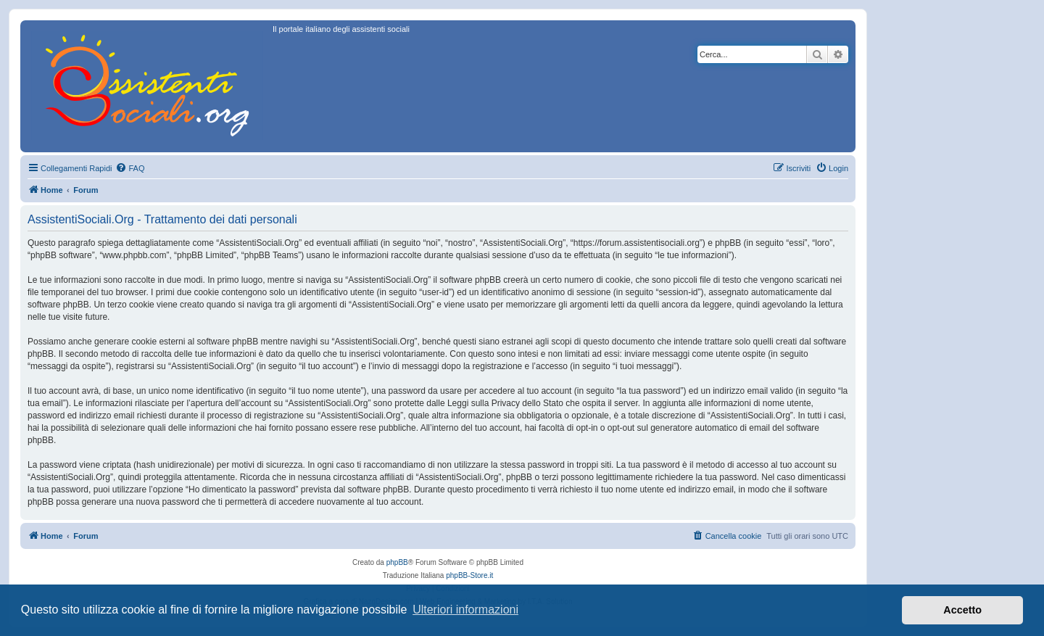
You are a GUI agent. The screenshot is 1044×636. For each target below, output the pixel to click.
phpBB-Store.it (469, 575)
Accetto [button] (962, 610)
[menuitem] (129, 168)
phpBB (397, 562)
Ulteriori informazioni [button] (465, 609)
